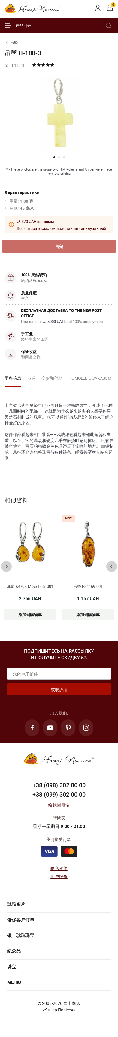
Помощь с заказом (89, 378)
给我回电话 (59, 805)
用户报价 (59, 876)
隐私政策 (59, 868)
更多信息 (13, 378)
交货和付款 (51, 378)
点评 (31, 378)
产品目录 (18, 25)
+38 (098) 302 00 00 (59, 785)
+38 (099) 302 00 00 (59, 794)
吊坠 (14, 42)
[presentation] (6, 566)
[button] (54, 157)
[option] (13, 380)
